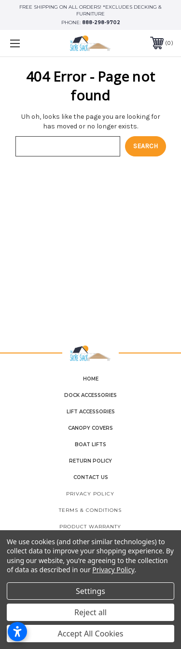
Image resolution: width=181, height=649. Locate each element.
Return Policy (90, 461)
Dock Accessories (90, 395)
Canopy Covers (90, 428)
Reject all (90, 612)
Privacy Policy (90, 494)
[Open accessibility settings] (17, 631)
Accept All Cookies (91, 633)
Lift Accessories (91, 412)
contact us (90, 477)
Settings (90, 591)
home (90, 379)
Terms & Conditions (90, 510)
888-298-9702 (101, 22)
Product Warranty (90, 526)
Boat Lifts (90, 444)
